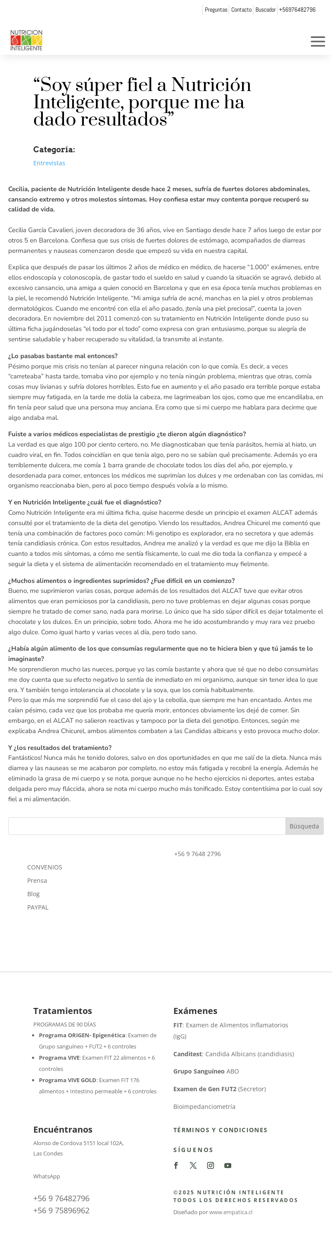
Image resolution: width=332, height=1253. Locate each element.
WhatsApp (46, 1176)
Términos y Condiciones (220, 1130)
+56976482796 (297, 9)
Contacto (241, 9)
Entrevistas (49, 163)
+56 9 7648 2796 (197, 854)
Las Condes (48, 1153)
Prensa (37, 880)
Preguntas (216, 9)
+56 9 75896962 (61, 1210)
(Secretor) (219, 1089)
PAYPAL (37, 907)
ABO (206, 1071)
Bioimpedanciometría (204, 1106)
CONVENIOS (44, 867)
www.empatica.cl (230, 1212)
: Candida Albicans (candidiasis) (233, 1054)
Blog (33, 894)
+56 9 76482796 (61, 1198)
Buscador (265, 9)
